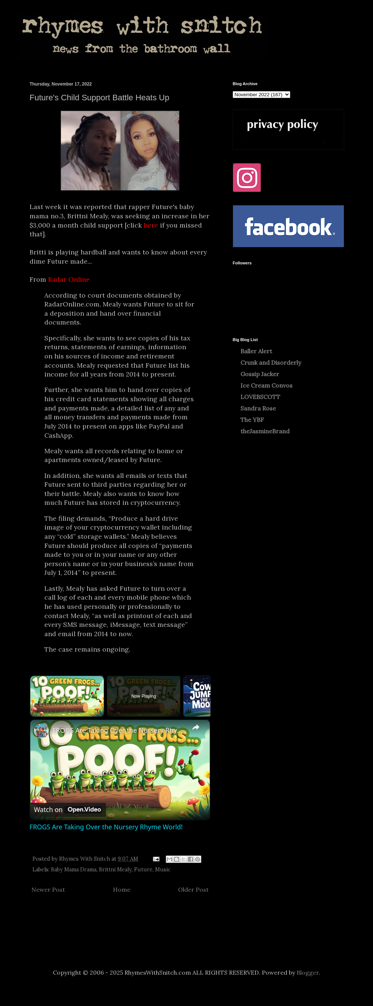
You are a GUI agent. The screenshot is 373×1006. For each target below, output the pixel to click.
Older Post (193, 889)
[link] (41, 731)
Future (143, 869)
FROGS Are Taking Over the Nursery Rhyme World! (118, 730)
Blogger (308, 972)
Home (121, 889)
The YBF (252, 419)
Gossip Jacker (259, 374)
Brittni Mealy (115, 869)
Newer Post (48, 889)
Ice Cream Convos (266, 385)
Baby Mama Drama (73, 869)
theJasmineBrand (265, 431)
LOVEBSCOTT (260, 396)
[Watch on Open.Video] (68, 810)
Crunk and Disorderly (270, 362)
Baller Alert (256, 351)
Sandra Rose (258, 408)
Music (163, 869)
